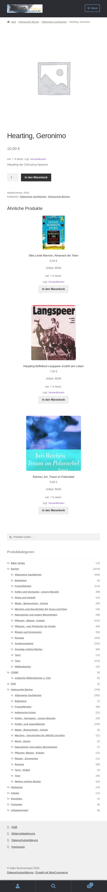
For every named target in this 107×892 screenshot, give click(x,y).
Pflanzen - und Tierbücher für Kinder (35, 626)
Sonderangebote (24, 643)
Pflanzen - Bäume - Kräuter (30, 620)
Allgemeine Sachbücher (54, 22)
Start (13, 22)
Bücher (15, 569)
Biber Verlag (18, 563)
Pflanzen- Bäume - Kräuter (29, 752)
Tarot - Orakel (22, 770)
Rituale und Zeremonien (28, 632)
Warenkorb (82, 884)
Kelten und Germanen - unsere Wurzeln (37, 591)
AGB (14, 827)
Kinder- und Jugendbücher (30, 724)
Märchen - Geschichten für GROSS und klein (40, 735)
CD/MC (15, 672)
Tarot (17, 655)
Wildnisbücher (23, 666)
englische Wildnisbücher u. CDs (33, 678)
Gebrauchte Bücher (29, 22)
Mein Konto (18, 886)
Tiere (17, 660)
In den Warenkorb (36, 177)
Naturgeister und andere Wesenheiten (36, 614)
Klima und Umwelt (25, 597)
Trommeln (16, 804)
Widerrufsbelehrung (23, 833)
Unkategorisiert (19, 810)
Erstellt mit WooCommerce (52, 872)
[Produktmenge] (13, 177)
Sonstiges (16, 798)
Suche (53, 886)
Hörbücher (17, 787)
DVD (13, 683)
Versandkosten (38, 159)
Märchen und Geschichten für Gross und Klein (41, 609)
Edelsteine (21, 580)
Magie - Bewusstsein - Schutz (31, 603)
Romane (19, 638)
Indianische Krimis (25, 712)
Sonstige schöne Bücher (28, 649)
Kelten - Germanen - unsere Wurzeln (35, 718)
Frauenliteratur (23, 586)
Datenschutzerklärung (24, 840)
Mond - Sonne (22, 741)
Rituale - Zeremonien (26, 758)
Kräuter (15, 793)
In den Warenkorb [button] (53, 289)
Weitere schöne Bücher (28, 781)
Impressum (18, 846)
